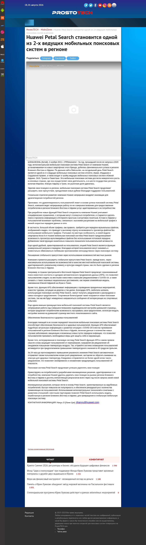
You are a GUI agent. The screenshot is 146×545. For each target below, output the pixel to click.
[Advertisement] (74, 429)
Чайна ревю (62, 532)
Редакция (29, 513)
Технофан (61, 529)
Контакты (29, 516)
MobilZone (34, 66)
